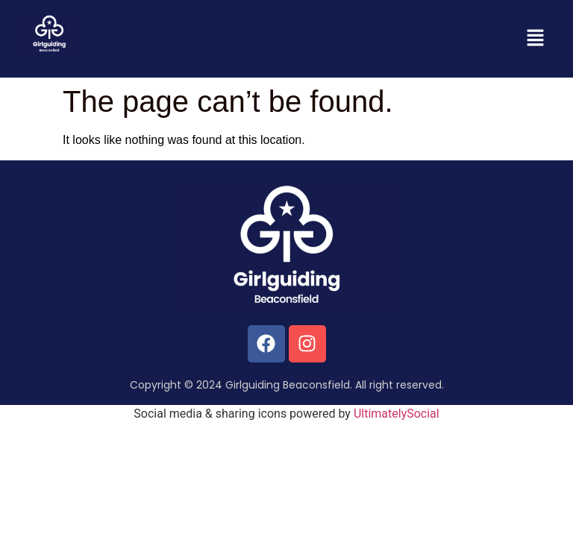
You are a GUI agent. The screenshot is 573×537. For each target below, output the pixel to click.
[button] (536, 38)
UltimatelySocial (396, 413)
